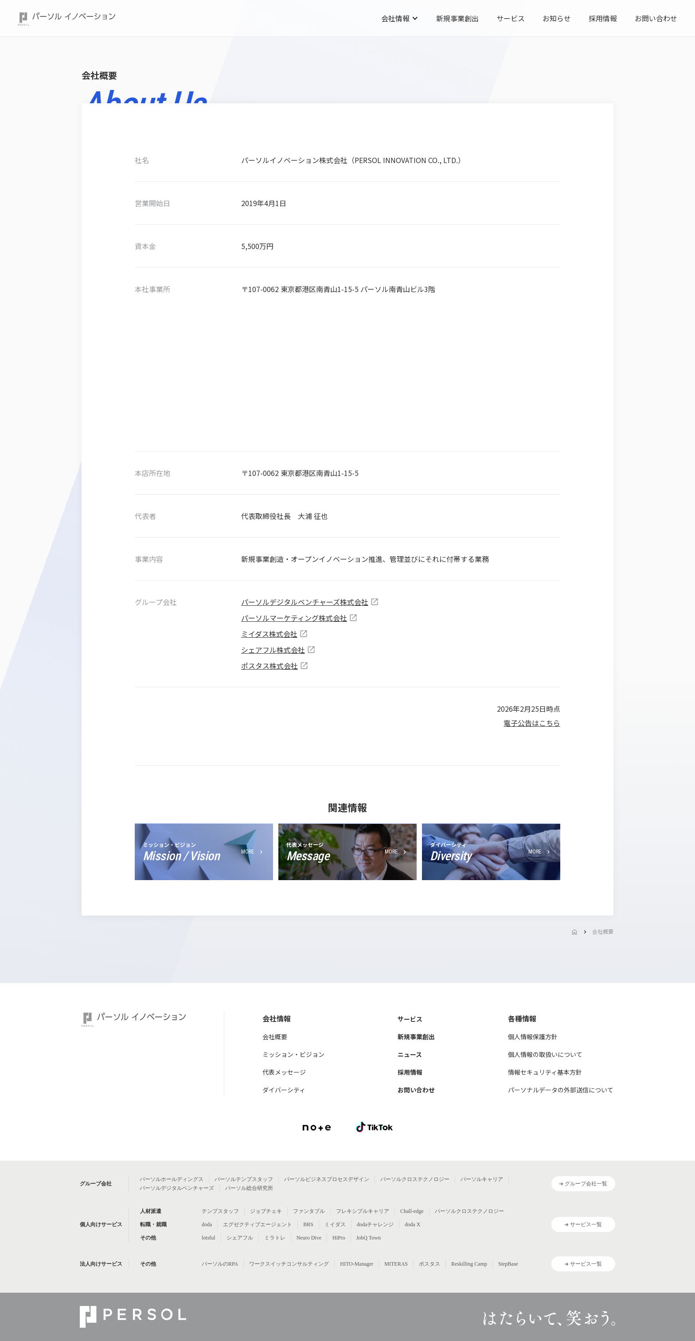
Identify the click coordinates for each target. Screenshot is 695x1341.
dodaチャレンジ (375, 1224)
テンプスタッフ (220, 1211)
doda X (412, 1224)
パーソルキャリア (482, 1179)
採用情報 (603, 18)
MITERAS (396, 1264)
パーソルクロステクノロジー (414, 1179)
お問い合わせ (656, 18)
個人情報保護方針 (533, 1036)
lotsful (208, 1238)
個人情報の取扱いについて (545, 1054)
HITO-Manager (356, 1264)
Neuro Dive (309, 1238)
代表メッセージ (284, 1072)
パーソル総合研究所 (249, 1188)
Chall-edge (412, 1211)
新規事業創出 (457, 18)
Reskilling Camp (469, 1264)
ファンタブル (309, 1211)
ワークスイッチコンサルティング (289, 1264)
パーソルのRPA (220, 1264)
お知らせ (557, 18)
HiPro (338, 1238)
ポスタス (429, 1264)
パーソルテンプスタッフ (244, 1179)
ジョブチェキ (266, 1211)
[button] (399, 18)
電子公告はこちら (532, 722)
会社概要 (602, 931)
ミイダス (335, 1224)
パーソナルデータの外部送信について (560, 1089)
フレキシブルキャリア (362, 1211)
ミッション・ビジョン (293, 1054)
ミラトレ (274, 1238)
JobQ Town (368, 1238)
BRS (308, 1224)
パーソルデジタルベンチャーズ (177, 1188)
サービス (510, 18)
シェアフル (239, 1238)
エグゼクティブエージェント (257, 1224)
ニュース (410, 1054)
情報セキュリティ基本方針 (545, 1072)
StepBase (508, 1264)
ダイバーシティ (283, 1089)
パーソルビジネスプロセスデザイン (326, 1179)
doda (207, 1224)
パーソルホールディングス (171, 1179)
